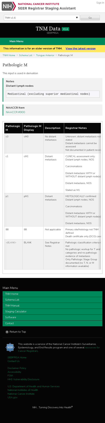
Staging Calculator (15, 312)
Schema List (25, 55)
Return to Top (18, 332)
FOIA (10, 376)
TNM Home (9, 55)
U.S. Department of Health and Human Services (34, 386)
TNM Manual (12, 306)
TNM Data (52, 28)
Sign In (100, 3)
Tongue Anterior (45, 55)
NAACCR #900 (15, 112)
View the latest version (81, 48)
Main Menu (16, 41)
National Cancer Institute (21, 394)
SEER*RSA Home (17, 357)
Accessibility (14, 372)
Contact (9, 323)
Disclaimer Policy (17, 368)
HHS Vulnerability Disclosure (23, 379)
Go (90, 17)
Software (10, 317)
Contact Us (14, 361)
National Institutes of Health (23, 390)
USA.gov (12, 397)
